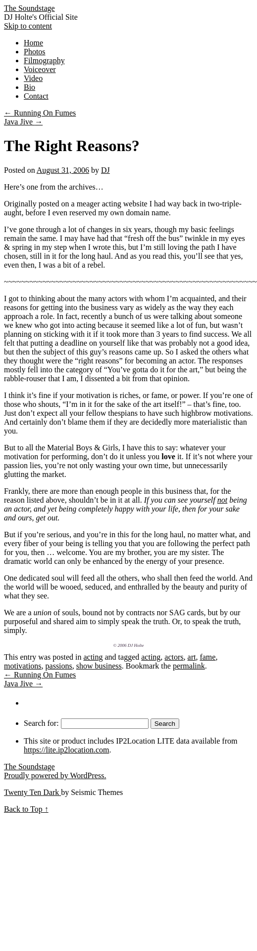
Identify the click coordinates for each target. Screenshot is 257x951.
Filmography (44, 60)
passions (59, 666)
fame (207, 657)
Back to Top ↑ (26, 809)
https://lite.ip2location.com (66, 750)
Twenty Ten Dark (32, 792)
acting (93, 657)
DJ (105, 170)
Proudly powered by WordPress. (55, 775)
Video (33, 78)
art (192, 657)
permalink (189, 666)
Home (33, 43)
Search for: (41, 723)
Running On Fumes (40, 113)
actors (173, 657)
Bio (29, 87)
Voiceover (40, 69)
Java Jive (23, 122)
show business (99, 666)
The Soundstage (29, 8)
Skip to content (28, 26)
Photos (35, 51)
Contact (36, 96)
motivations (23, 666)
